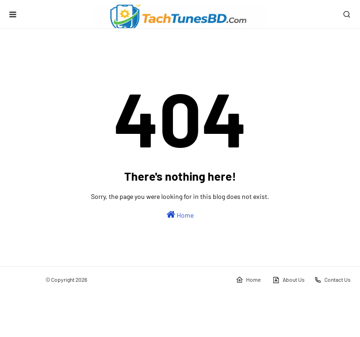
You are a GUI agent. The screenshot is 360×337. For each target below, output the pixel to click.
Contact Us (332, 280)
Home (180, 214)
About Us (288, 280)
